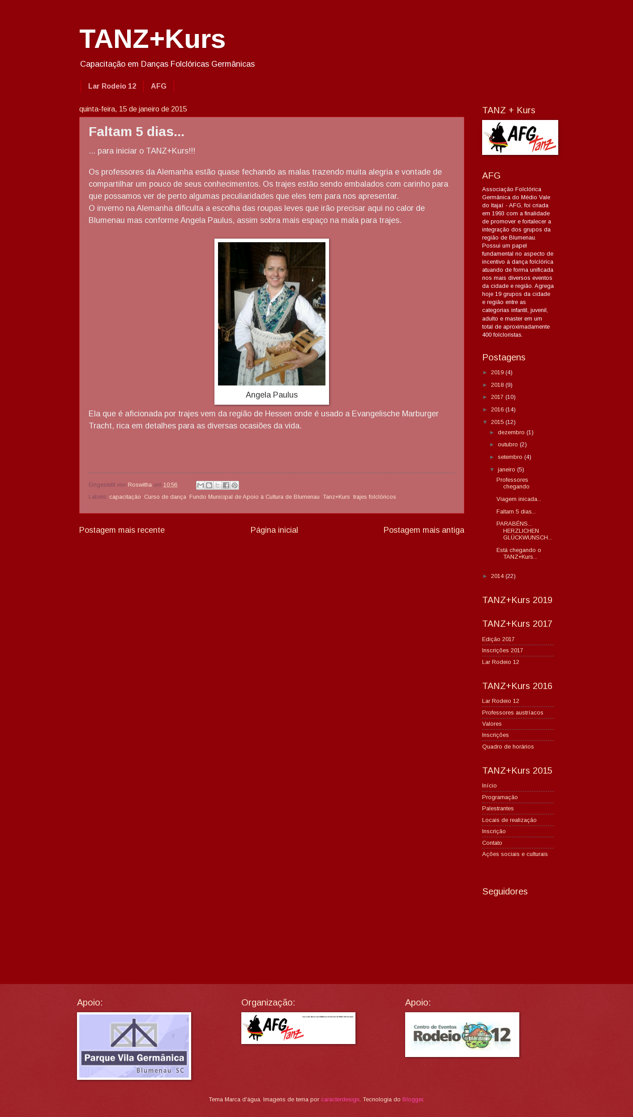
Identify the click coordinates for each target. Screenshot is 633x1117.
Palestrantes (498, 808)
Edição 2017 (498, 639)
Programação (500, 797)
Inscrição (494, 831)
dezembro (512, 432)
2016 (498, 409)
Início (489, 785)
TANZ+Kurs (152, 39)
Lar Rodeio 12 (112, 86)
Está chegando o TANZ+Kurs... (518, 553)
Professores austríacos (512, 712)
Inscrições (495, 735)
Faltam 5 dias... (516, 511)
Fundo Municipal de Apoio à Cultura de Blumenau (254, 496)
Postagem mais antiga (424, 530)
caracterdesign (340, 1099)
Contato (492, 842)
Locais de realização (509, 820)
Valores (492, 723)
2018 (498, 384)
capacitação (125, 496)
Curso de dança (165, 496)
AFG (159, 86)
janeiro (507, 469)
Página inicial (274, 530)
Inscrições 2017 (502, 650)
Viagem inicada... (518, 499)
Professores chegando (513, 483)
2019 (498, 372)
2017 (498, 397)
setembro (511, 457)
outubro (509, 444)
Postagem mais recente (122, 530)
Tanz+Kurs (336, 496)
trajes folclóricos (374, 496)
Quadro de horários (508, 746)
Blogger (412, 1099)
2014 (498, 576)
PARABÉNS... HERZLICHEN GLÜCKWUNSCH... (524, 530)
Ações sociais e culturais (515, 854)
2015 (498, 422)
